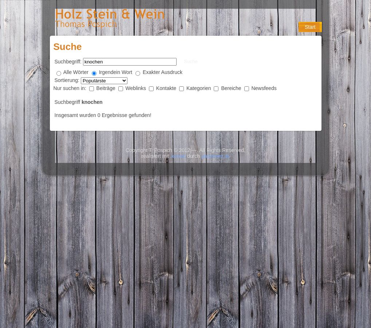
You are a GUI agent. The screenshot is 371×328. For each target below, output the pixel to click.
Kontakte (167, 88)
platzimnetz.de (215, 156)
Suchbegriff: (68, 62)
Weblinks (136, 88)
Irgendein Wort (116, 72)
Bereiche (231, 88)
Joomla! (178, 156)
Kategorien (199, 88)
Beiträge (106, 88)
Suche (191, 61)
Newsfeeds (263, 88)
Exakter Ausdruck (162, 72)
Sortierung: (68, 80)
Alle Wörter (75, 72)
